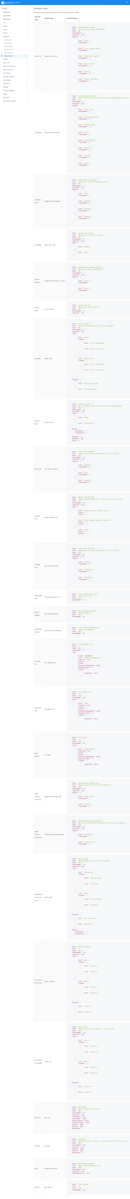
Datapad (15, 87)
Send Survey (15, 73)
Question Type (8, 56)
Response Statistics (15, 91)
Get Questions (8, 40)
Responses (15, 84)
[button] (15, 8)
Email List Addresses (15, 66)
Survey (15, 30)
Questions (15, 37)
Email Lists (15, 63)
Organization (15, 16)
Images (15, 94)
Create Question (8, 46)
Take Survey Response (15, 101)
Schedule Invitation (15, 77)
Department (15, 19)
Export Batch (15, 80)
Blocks (15, 33)
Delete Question (8, 53)
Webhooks (15, 98)
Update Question (8, 49)
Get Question (7, 43)
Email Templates (15, 70)
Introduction (15, 12)
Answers (15, 59)
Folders (15, 26)
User (15, 23)
